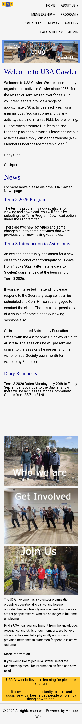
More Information (17, 654)
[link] (8, 4)
